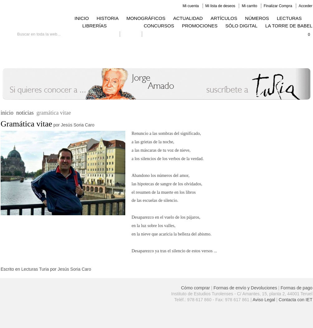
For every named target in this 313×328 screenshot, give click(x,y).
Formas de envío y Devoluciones (245, 287)
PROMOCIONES (200, 25)
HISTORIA (108, 18)
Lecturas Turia (35, 269)
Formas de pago (296, 287)
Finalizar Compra (278, 6)
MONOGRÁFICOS (145, 18)
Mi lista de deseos (220, 6)
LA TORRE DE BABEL (288, 25)
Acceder (305, 6)
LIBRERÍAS (94, 25)
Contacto (131, 34)
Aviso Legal (264, 299)
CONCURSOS (159, 25)
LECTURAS (289, 18)
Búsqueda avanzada (99, 34)
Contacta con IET (295, 299)
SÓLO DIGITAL (241, 25)
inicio (7, 113)
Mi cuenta (191, 6)
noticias (25, 113)
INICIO (82, 18)
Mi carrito (249, 6)
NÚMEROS (257, 18)
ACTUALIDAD (188, 18)
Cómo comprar (195, 287)
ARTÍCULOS (223, 18)
